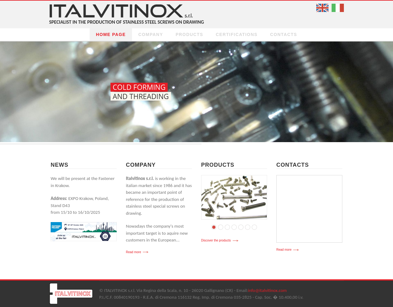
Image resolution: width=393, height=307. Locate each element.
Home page (111, 34)
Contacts (283, 34)
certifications (237, 34)
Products (189, 34)
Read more (133, 252)
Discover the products (216, 240)
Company (150, 34)
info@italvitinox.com (267, 290)
